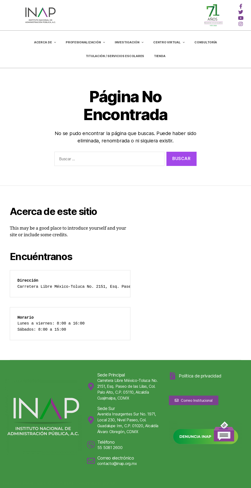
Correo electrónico (115, 458)
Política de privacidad (200, 375)
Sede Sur (106, 408)
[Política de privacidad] (172, 376)
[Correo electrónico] (91, 461)
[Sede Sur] (91, 420)
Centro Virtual (169, 42)
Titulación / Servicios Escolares (115, 56)
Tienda (159, 56)
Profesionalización (85, 42)
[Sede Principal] (91, 386)
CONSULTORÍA (205, 42)
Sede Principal (111, 374)
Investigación (129, 42)
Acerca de (45, 42)
